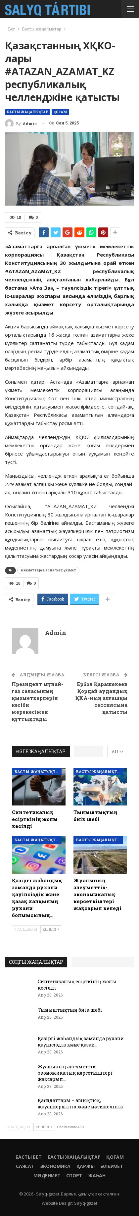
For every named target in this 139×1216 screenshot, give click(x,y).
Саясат (25, 1166)
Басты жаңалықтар (27, 112)
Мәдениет (46, 1175)
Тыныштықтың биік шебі (70, 1010)
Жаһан (97, 1175)
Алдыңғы (25, 929)
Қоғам (60, 112)
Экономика (55, 1166)
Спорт (74, 1175)
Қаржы (85, 1166)
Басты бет (29, 1157)
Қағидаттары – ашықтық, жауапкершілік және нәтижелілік (80, 1103)
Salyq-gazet (85, 1203)
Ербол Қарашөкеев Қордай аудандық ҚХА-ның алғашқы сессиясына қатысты (101, 698)
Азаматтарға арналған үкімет (48, 570)
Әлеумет (111, 1166)
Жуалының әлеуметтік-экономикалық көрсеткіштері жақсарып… (75, 1072)
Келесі (51, 929)
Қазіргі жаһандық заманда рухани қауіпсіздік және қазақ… (81, 1041)
